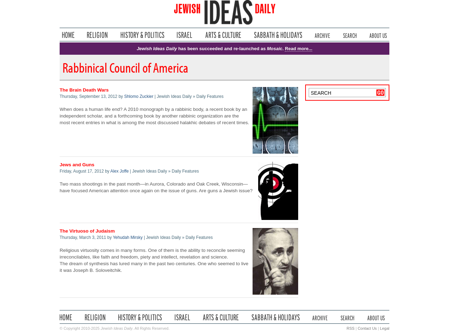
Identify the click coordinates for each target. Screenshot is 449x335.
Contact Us (367, 328)
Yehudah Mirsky (128, 237)
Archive (322, 35)
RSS (351, 328)
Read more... (298, 48)
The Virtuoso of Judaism (87, 231)
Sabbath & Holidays (278, 35)
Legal (384, 328)
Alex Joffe (119, 171)
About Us (378, 35)
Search (350, 35)
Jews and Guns (77, 164)
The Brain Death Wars (84, 90)
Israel (184, 35)
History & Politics (142, 35)
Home (68, 35)
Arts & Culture (223, 35)
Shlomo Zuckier (138, 96)
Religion (97, 35)
